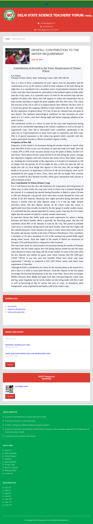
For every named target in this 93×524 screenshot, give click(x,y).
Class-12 (8, 505)
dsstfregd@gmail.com (48, 23)
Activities (8, 459)
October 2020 (21, 386)
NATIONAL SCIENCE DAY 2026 (17, 346)
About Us (8, 450)
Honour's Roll (10, 465)
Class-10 (8, 499)
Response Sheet (10, 470)
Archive (10, 396)
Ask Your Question (11, 467)
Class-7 (8, 490)
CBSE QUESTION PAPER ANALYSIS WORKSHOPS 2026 (27, 354)
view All (10, 364)
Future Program (10, 456)
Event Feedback (10, 462)
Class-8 (8, 493)
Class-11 (8, 502)
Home (7, 39)
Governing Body (10, 453)
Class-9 (8, 496)
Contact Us (9, 473)
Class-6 (8, 487)
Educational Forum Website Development (53, 520)
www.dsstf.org (48, 27)
